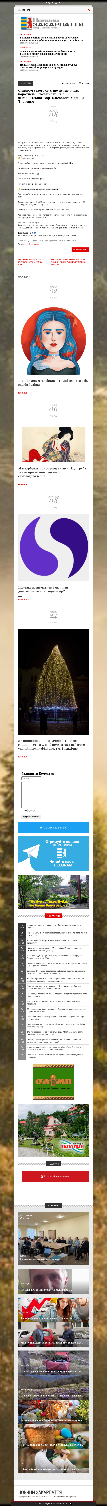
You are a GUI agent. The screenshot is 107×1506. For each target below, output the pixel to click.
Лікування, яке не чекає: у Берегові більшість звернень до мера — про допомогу (57, 1017)
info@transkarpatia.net (68, 1497)
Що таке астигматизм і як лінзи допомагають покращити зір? (43, 589)
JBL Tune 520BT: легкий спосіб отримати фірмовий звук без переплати (53, 1002)
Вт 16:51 (21, 995)
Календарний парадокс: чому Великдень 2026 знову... (52, 1444)
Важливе (23, 1414)
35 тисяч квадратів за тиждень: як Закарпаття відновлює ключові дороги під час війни (47, 52)
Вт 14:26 (21, 1033)
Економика (24, 1312)
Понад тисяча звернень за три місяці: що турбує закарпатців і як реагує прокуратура (48, 66)
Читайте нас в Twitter (54, 827)
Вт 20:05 (21, 934)
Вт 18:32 (21, 957)
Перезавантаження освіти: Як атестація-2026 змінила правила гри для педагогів (57, 934)
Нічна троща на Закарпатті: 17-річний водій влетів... (52, 1371)
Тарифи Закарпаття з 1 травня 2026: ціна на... (47, 1318)
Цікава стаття (80, 249)
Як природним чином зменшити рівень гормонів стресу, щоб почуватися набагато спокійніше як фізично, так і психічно (51, 744)
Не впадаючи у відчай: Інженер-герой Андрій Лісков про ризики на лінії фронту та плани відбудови (68, 262)
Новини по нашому (27, 1390)
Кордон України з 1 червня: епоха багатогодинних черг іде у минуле (54, 926)
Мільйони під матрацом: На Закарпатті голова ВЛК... (52, 1342)
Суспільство (34, 244)
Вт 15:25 (21, 1002)
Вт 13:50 (21, 1040)
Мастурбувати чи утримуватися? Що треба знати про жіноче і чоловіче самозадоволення (52, 472)
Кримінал (24, 1337)
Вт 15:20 (21, 1017)
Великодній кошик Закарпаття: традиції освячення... (52, 1420)
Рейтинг (84, 83)
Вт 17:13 (21, 979)
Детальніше (23, 393)
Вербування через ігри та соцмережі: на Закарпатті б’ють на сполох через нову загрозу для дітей (54, 987)
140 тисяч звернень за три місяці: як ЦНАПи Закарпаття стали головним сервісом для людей (55, 1033)
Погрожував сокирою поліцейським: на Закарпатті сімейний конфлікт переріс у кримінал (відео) (54, 1040)
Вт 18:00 (21, 964)
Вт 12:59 (21, 1056)
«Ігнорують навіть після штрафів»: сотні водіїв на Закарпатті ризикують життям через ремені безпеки (54, 1048)
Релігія (23, 1439)
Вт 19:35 (21, 941)
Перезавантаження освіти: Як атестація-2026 (39, 1259)
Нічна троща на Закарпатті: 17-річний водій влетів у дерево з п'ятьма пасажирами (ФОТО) (54, 949)
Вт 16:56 (21, 987)
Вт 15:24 (21, 1010)
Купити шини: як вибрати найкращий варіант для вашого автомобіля (52, 941)
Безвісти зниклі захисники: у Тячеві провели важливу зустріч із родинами (55, 1056)
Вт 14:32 (21, 1025)
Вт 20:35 (21, 926)
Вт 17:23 (21, 972)
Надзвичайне (25, 1365)
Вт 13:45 (21, 1048)
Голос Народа (25, 1284)
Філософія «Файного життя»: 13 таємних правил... (51, 1469)
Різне (22, 1463)
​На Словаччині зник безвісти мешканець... (46, 1289)
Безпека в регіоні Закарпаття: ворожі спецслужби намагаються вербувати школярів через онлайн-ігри (51, 39)
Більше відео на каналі (56, 1176)
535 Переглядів (68, 83)
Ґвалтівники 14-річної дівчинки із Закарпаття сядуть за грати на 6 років (31, 262)
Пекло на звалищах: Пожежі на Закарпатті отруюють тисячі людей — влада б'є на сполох (57, 964)
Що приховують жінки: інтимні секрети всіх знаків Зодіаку (53, 382)
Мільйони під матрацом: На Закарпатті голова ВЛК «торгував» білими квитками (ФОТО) (55, 957)
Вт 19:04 (21, 949)
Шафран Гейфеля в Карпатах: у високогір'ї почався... (52, 1395)
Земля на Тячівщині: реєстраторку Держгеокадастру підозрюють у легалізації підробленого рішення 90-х (57, 972)
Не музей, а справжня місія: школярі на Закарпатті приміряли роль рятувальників (57, 995)
